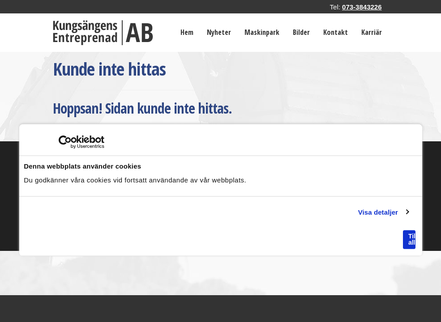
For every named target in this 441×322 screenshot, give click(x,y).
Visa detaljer (378, 212)
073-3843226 (361, 7)
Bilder (301, 32)
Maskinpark (261, 32)
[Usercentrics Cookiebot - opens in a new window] (65, 142)
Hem (186, 32)
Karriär (371, 32)
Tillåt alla (411, 239)
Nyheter (219, 32)
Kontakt (335, 32)
